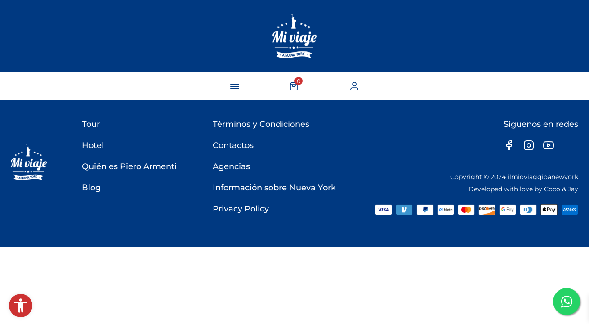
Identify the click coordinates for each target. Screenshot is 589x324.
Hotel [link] (93, 145)
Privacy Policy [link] (241, 209)
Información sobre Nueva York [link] (274, 188)
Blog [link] (91, 188)
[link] (20, 305)
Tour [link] (91, 124)
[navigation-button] (234, 86)
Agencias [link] (231, 166)
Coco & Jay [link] (561, 189)
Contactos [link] (233, 145)
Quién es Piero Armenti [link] (129, 166)
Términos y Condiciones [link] (261, 124)
